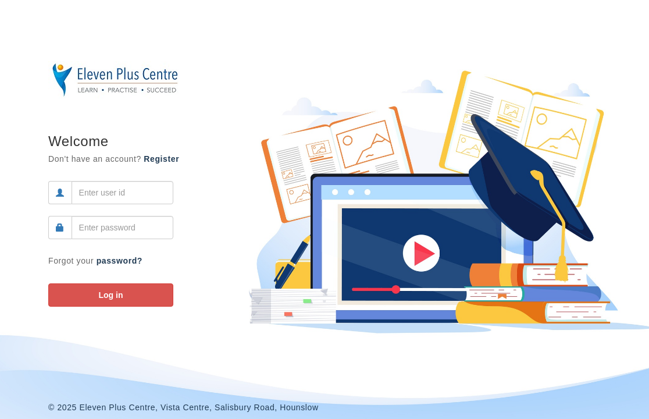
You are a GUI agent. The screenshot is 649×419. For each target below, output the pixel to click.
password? (119, 260)
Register (161, 159)
